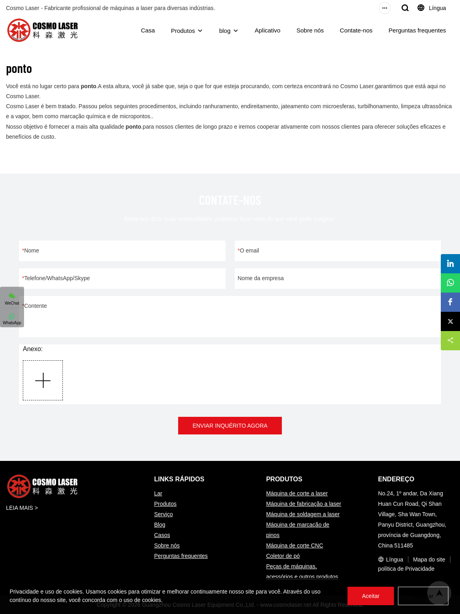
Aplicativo (267, 30)
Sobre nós (309, 30)
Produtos (183, 30)
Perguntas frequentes (417, 30)
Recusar (423, 596)
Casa (148, 30)
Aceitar (371, 596)
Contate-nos (356, 30)
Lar (158, 493)
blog (224, 30)
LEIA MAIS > (22, 508)
